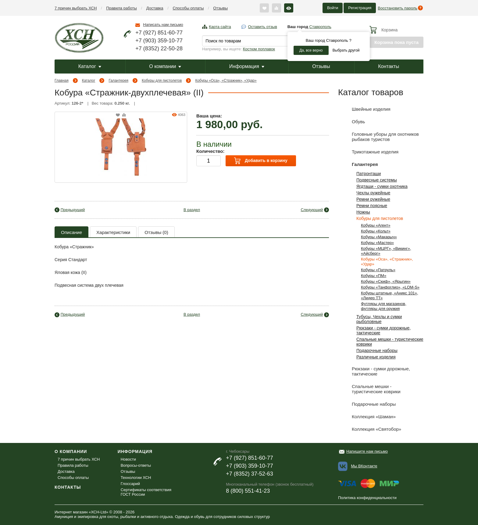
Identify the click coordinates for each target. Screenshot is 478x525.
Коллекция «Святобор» (369, 429)
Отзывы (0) (156, 232)
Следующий (312, 209)
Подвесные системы (376, 180)
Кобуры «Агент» (375, 225)
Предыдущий (73, 209)
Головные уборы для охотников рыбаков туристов (378, 135)
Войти (332, 7)
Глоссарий (130, 483)
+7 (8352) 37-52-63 (249, 474)
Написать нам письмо (163, 24)
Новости (128, 459)
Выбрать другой (346, 50)
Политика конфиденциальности (367, 497)
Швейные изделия (364, 109)
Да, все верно (311, 50)
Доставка (154, 8)
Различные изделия (376, 356)
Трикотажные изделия (368, 151)
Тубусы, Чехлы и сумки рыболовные (379, 319)
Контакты (388, 66)
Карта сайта (220, 26)
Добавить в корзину (260, 160)
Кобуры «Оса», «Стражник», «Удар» (225, 80)
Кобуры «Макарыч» (379, 237)
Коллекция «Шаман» (367, 416)
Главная (62, 80)
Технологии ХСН (136, 477)
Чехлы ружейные (373, 192)
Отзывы (220, 8)
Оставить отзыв (262, 26)
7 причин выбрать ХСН (76, 8)
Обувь (351, 121)
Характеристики (113, 232)
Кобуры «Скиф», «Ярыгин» (386, 281)
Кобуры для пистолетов (162, 80)
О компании (165, 66)
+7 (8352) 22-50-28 (159, 48)
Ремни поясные (371, 205)
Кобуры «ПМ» (373, 275)
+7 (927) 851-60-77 (159, 33)
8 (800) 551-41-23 (248, 491)
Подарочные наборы (377, 350)
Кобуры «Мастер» (377, 242)
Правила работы (121, 8)
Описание (71, 232)
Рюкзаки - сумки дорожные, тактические (374, 370)
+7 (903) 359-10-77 (159, 41)
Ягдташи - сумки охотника (382, 186)
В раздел (192, 209)
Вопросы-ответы (136, 465)
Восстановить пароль (397, 8)
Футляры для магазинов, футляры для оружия (383, 306)
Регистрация (359, 7)
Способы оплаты (188, 8)
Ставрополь (320, 26)
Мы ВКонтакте (364, 466)
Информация (246, 66)
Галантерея (118, 80)
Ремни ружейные (373, 199)
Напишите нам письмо (367, 451)
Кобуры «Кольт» (376, 231)
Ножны (363, 212)
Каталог (89, 66)
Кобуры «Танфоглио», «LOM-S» (390, 287)
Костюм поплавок (259, 49)
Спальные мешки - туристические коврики (369, 388)
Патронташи (368, 173)
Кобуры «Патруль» (378, 270)
